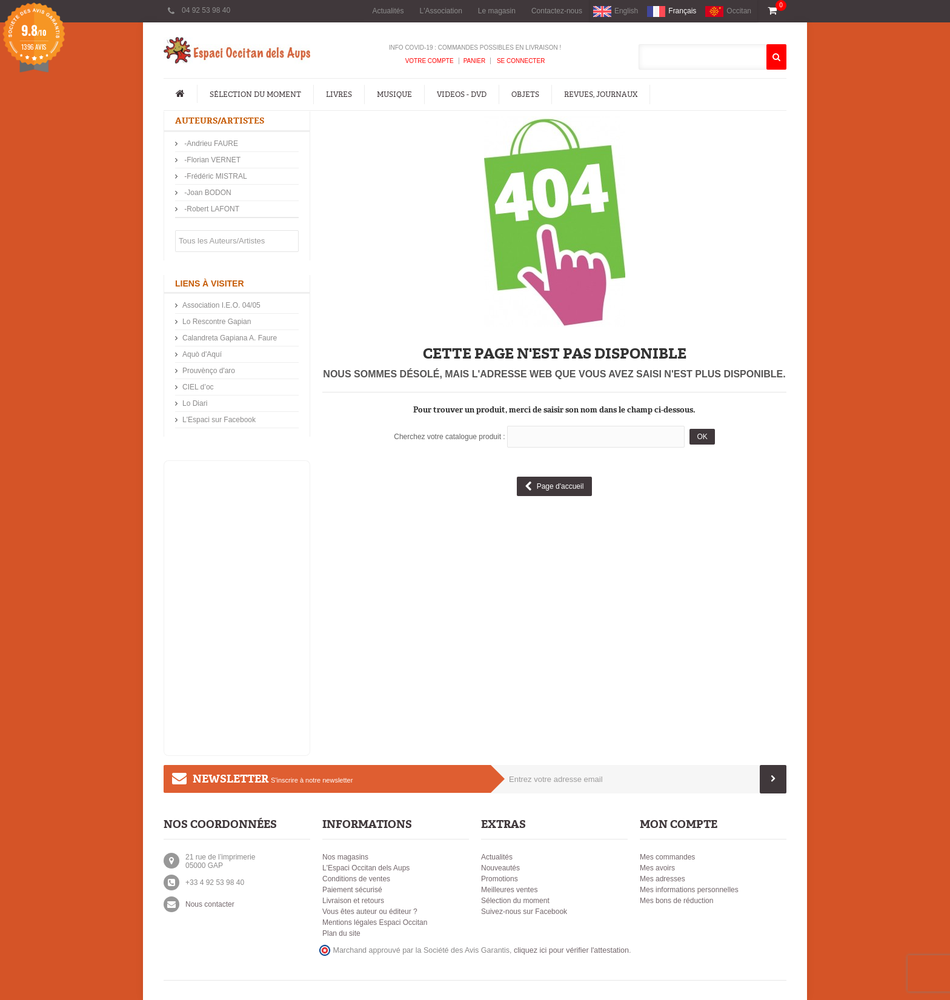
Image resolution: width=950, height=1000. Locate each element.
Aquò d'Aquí (202, 354)
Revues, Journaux (600, 94)
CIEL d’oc (198, 387)
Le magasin (497, 11)
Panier (474, 61)
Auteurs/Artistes (219, 121)
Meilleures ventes (509, 890)
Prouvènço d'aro (208, 370)
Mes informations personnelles (689, 890)
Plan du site (341, 933)
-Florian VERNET (211, 160)
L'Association (441, 11)
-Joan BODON (206, 192)
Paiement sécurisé (352, 890)
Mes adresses (662, 879)
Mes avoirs (657, 868)
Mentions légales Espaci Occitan (374, 922)
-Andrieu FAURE (210, 143)
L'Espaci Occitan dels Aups (366, 868)
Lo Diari (194, 403)
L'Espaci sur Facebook (219, 420)
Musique (394, 94)
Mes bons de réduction (676, 900)
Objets (525, 94)
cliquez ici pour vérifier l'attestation (571, 950)
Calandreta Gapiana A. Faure (229, 338)
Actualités (388, 11)
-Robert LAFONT (210, 209)
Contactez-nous (556, 11)
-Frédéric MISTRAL (214, 176)
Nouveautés (500, 868)
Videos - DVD (462, 94)
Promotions (499, 879)
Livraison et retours (353, 900)
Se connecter (520, 61)
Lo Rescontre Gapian (216, 321)
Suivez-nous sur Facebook (524, 911)
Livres (339, 94)
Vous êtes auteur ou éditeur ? (369, 911)
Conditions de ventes (356, 879)
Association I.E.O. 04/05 (221, 305)
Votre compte (429, 61)
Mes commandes (667, 857)
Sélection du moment (255, 94)
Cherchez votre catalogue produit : (449, 436)
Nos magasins (345, 857)
